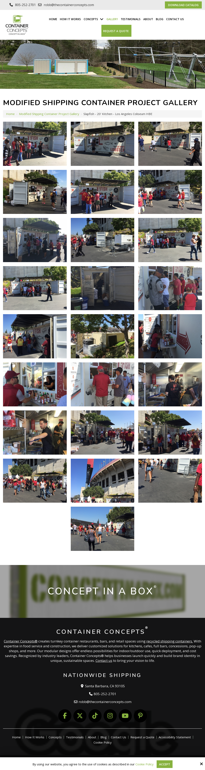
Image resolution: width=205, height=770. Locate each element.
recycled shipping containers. (169, 641)
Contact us (104, 660)
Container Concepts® (20, 641)
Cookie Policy (144, 764)
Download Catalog (183, 5)
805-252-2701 (25, 5)
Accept (164, 764)
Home (10, 114)
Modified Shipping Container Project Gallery (49, 114)
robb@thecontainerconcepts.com (69, 5)
